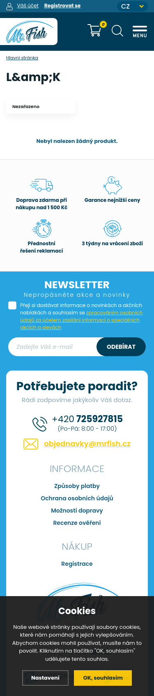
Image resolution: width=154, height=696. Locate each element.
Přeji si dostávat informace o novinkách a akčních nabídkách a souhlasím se (81, 316)
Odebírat (121, 347)
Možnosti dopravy (77, 510)
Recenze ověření (77, 523)
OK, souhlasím (103, 678)
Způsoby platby (77, 486)
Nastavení (45, 678)
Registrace (76, 564)
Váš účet (27, 5)
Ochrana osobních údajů (77, 498)
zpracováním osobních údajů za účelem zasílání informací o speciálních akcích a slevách (81, 320)
